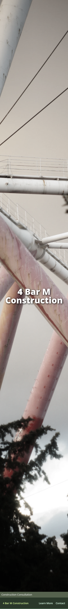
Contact (60, 603)
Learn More (46, 603)
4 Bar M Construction (16, 603)
